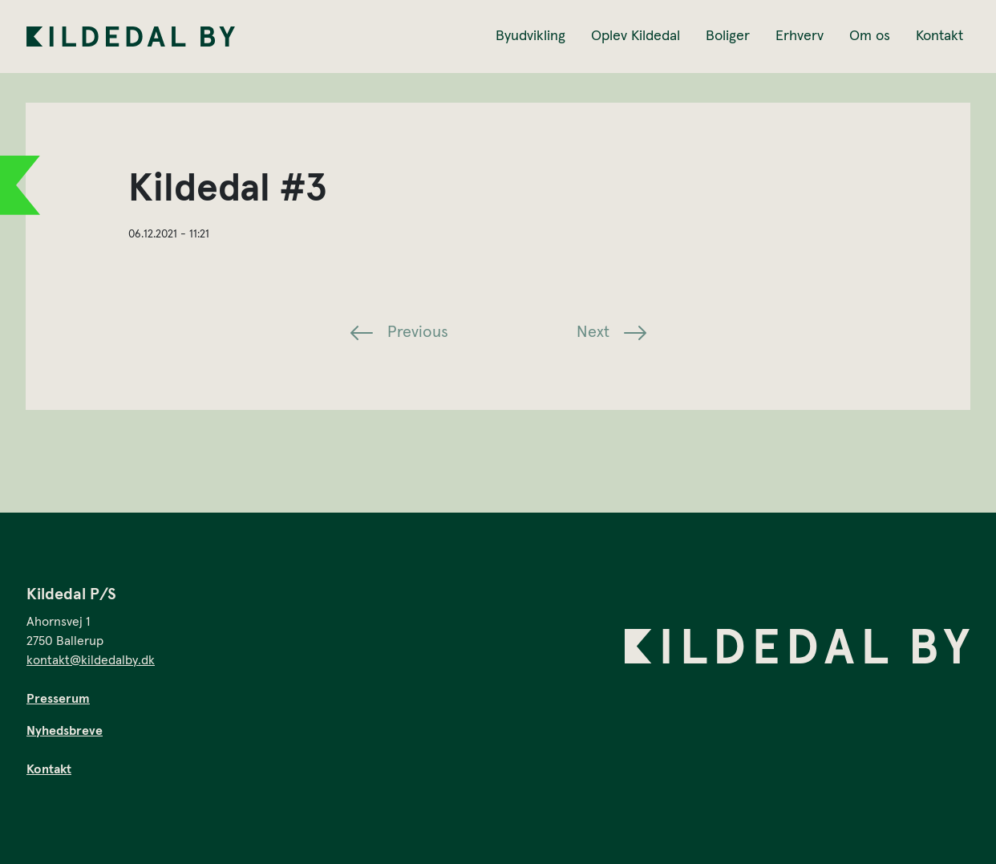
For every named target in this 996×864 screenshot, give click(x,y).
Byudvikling (530, 36)
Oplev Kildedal (635, 36)
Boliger (728, 36)
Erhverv (799, 36)
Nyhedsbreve (64, 730)
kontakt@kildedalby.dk (90, 660)
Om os (869, 36)
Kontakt (939, 36)
